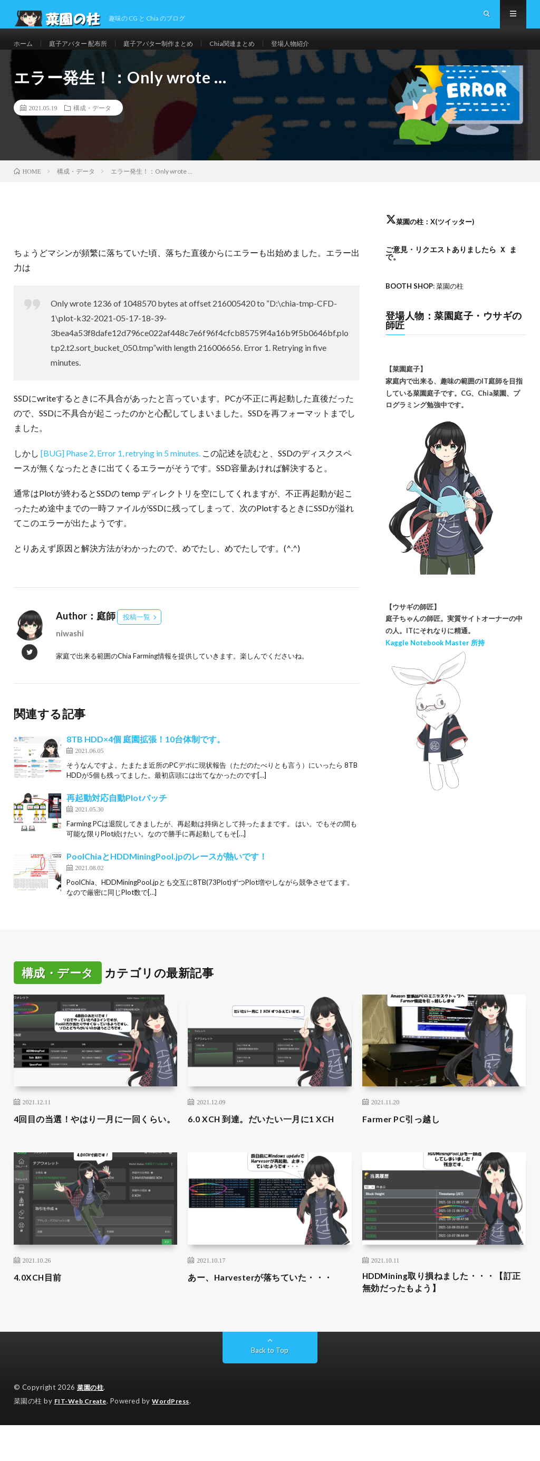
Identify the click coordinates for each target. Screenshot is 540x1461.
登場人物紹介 (324, 52)
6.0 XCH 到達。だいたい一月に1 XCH (269, 1137)
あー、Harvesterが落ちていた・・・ (270, 1310)
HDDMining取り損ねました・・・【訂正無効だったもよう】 (437, 1317)
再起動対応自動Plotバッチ (116, 816)
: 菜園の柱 (427, 304)
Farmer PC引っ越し (405, 1137)
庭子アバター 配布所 (86, 52)
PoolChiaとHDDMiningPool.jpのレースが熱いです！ (166, 875)
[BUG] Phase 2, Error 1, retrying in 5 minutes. (121, 472)
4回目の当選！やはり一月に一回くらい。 (95, 1145)
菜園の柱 (91, 1424)
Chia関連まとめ (260, 52)
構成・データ (92, 126)
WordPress (177, 1437)
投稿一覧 (136, 636)
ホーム (25, 52)
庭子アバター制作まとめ (177, 52)
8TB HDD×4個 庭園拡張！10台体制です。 (145, 758)
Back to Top (270, 1386)
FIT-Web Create (82, 1437)
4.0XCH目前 (40, 1310)
